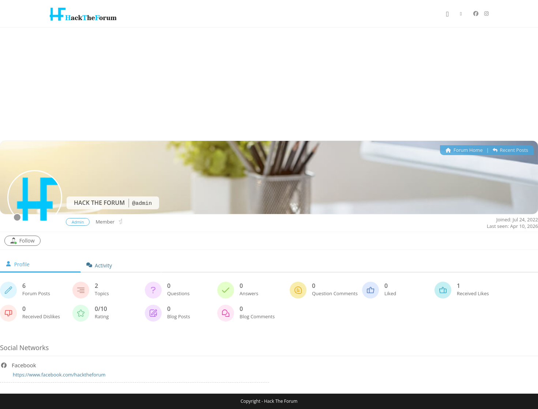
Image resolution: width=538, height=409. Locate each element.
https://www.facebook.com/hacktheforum (59, 374)
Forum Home (463, 150)
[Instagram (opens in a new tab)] (486, 13)
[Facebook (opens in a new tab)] (475, 13)
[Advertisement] (269, 82)
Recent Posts (510, 150)
